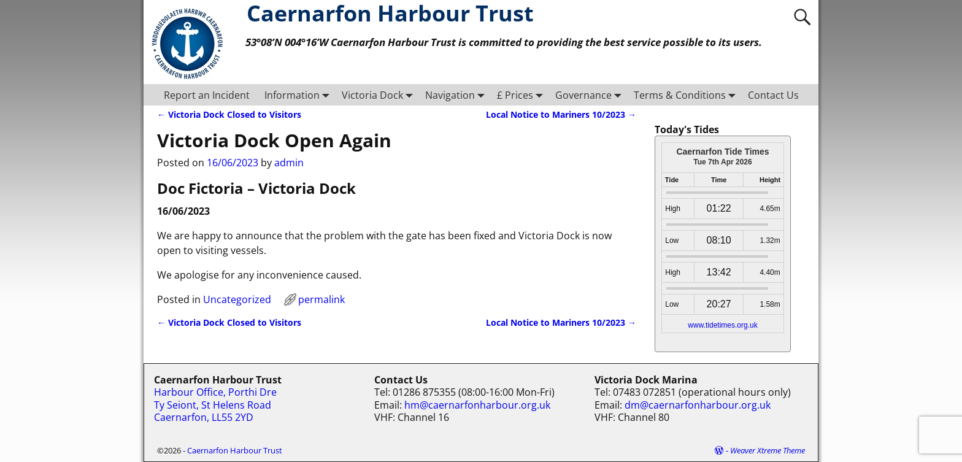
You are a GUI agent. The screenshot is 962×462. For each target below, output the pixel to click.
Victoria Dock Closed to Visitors (229, 114)
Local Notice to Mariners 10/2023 (561, 114)
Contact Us (773, 95)
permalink (321, 299)
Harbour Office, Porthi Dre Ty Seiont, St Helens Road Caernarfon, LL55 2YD (215, 404)
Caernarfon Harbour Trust (234, 450)
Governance (590, 95)
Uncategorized (237, 299)
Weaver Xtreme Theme (767, 450)
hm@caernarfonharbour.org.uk (477, 405)
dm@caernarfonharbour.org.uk (698, 405)
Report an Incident (207, 95)
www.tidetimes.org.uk (722, 325)
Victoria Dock (380, 95)
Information (299, 95)
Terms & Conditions (687, 95)
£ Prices (522, 95)
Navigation (457, 95)
